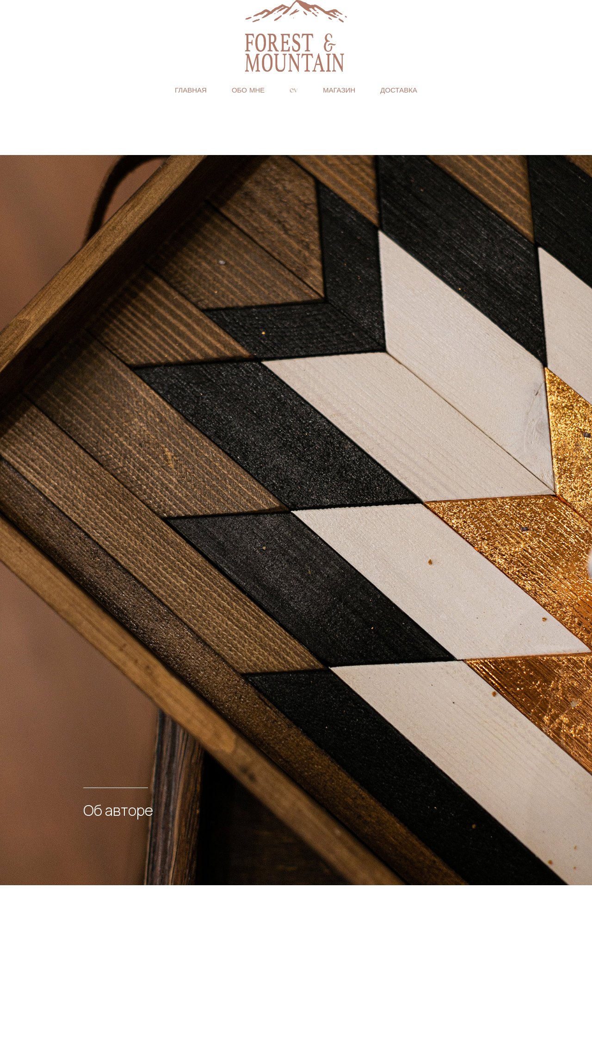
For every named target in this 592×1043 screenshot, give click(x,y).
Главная (191, 90)
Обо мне (248, 90)
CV (294, 90)
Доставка (398, 90)
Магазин (339, 90)
